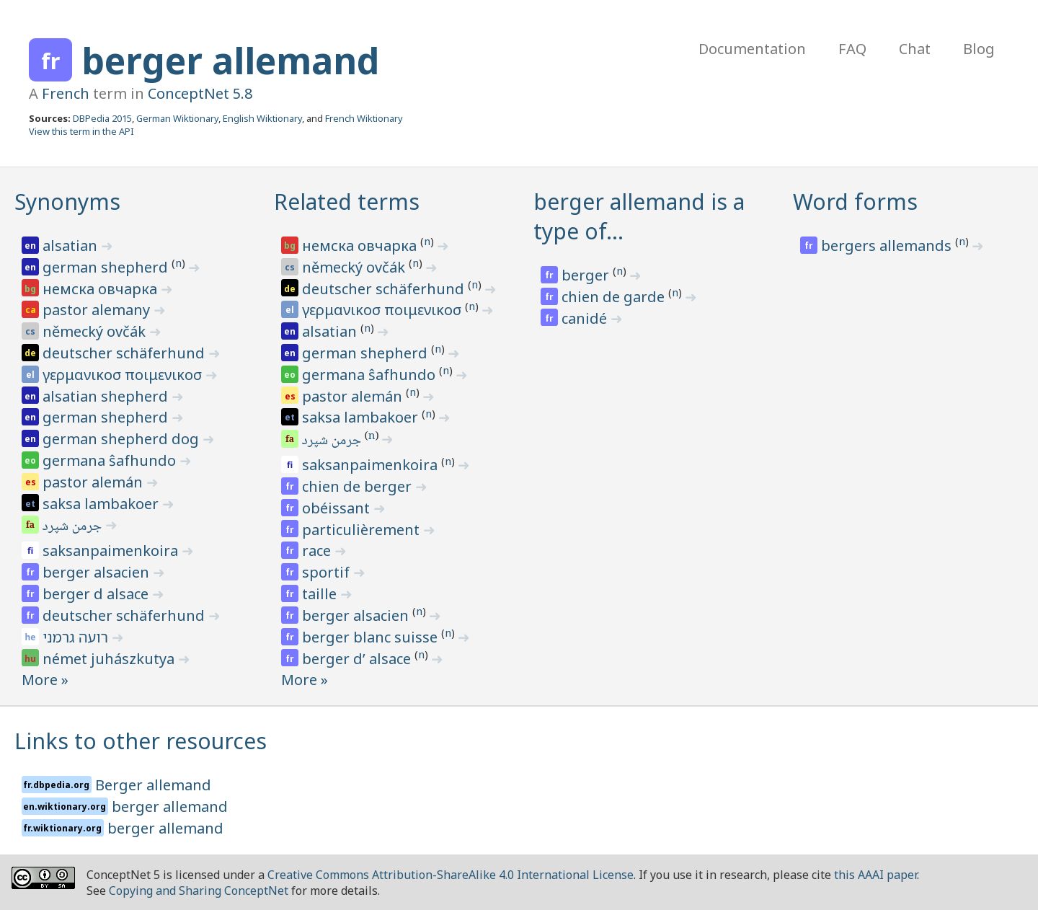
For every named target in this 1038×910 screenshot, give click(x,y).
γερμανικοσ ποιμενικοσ (124, 374)
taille (321, 594)
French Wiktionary (364, 118)
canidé (586, 318)
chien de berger (358, 486)
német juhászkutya (110, 658)
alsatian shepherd (107, 396)
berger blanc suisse (371, 637)
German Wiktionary (177, 118)
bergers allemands (888, 245)
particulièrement (362, 529)
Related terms (347, 201)
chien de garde (615, 296)
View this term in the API (81, 131)
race (318, 550)
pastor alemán (94, 482)
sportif (327, 572)
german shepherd (107, 267)
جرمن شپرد (73, 527)
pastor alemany (98, 309)
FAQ (852, 48)
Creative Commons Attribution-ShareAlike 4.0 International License (450, 875)
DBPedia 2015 (102, 118)
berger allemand (230, 60)
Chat (915, 48)
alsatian (72, 245)
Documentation (752, 48)
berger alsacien (98, 572)
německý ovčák (96, 331)
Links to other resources (140, 741)
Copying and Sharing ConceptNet (198, 890)
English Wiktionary (262, 118)
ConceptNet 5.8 (200, 93)
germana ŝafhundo (111, 460)
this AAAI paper (875, 875)
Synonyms (67, 201)
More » (45, 679)
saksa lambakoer (102, 503)
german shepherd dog (123, 439)
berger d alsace (97, 594)
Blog (979, 48)
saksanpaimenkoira (112, 550)
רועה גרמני (77, 637)
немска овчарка (102, 289)
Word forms (855, 201)
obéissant (337, 508)
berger (587, 275)
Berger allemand (153, 785)
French (65, 93)
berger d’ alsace (358, 658)
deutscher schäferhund (125, 353)
